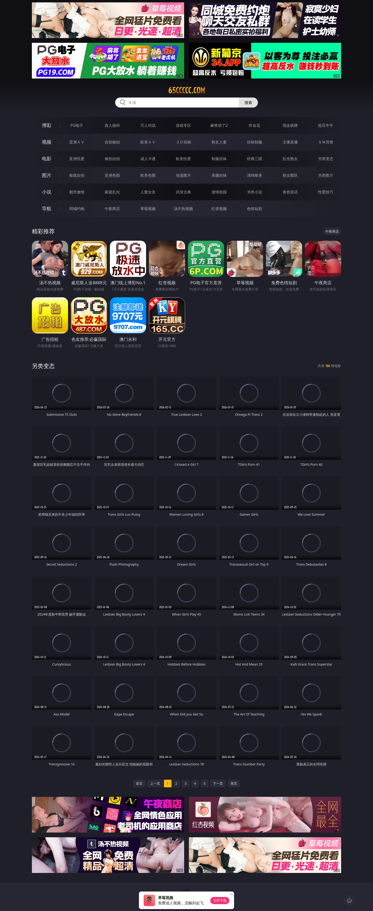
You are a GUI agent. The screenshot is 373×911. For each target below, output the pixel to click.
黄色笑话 (290, 192)
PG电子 (76, 125)
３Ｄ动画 (183, 142)
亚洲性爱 (76, 158)
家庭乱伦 (112, 192)
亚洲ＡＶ (76, 142)
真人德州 (112, 125)
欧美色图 (148, 175)
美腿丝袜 (219, 175)
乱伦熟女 (290, 158)
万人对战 (148, 125)
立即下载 (219, 900)
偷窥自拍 (76, 175)
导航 (46, 208)
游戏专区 (183, 125)
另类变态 (325, 158)
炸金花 (254, 125)
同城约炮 (76, 208)
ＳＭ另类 (325, 142)
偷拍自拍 (112, 158)
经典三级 (254, 158)
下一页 (218, 783)
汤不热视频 (183, 208)
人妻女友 (148, 192)
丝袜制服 (254, 142)
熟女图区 (290, 175)
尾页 (234, 783)
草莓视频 (148, 208)
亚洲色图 (112, 175)
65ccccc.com (186, 90)
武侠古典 (183, 192)
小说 (46, 192)
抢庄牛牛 (325, 125)
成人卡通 (148, 158)
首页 (139, 783)
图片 (46, 175)
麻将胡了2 (219, 125)
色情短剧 (254, 208)
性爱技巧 (325, 192)
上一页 (155, 783)
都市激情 (76, 192)
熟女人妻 (219, 142)
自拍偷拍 (112, 142)
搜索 (248, 102)
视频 (46, 142)
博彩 (46, 125)
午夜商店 (112, 208)
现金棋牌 (290, 125)
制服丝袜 (219, 158)
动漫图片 (183, 175)
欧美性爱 (183, 158)
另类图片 (325, 175)
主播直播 (290, 142)
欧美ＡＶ (148, 142)
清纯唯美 (254, 175)
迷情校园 (219, 192)
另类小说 (254, 192)
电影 (46, 158)
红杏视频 (219, 208)
